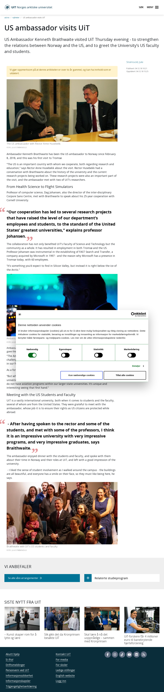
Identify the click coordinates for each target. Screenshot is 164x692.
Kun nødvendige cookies (82, 375)
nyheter (16, 17)
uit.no (6, 17)
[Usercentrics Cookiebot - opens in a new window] (133, 314)
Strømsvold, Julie (134, 62)
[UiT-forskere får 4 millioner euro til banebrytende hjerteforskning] (142, 627)
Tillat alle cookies (125, 375)
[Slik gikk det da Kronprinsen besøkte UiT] (62, 624)
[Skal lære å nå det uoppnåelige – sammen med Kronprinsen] (102, 626)
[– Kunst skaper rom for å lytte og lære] (22, 624)
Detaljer (136, 366)
